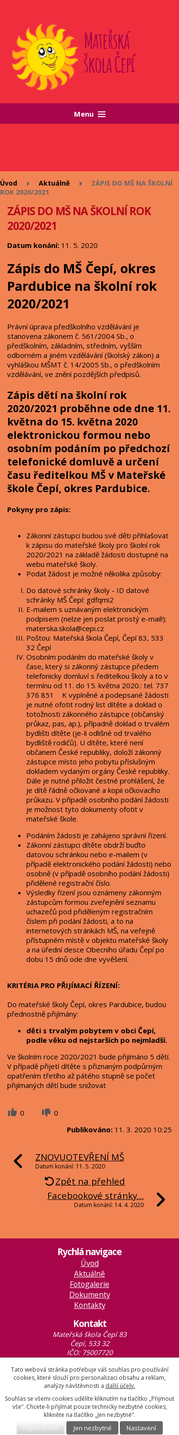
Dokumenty (89, 1294)
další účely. (120, 1386)
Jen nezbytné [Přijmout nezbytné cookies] (93, 1428)
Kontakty (89, 1305)
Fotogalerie (89, 1284)
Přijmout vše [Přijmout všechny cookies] (40, 1428)
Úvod (8, 183)
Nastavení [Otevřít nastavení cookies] (141, 1428)
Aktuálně (54, 183)
